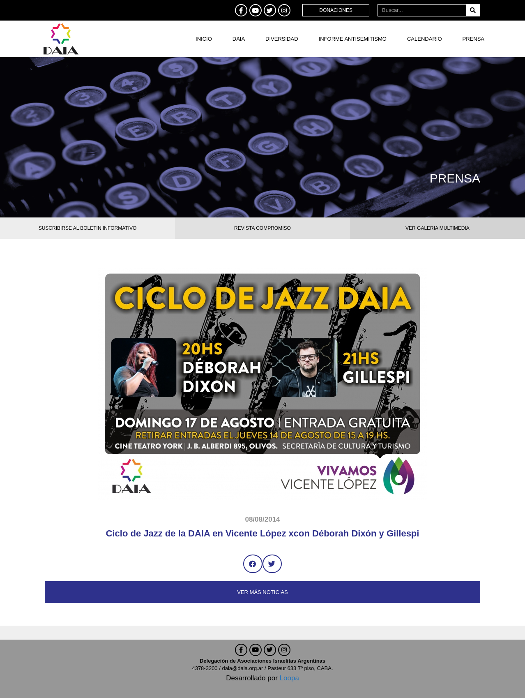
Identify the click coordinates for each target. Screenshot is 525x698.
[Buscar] (473, 10)
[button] (252, 564)
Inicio (204, 39)
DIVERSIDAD (281, 39)
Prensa (473, 39)
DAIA (239, 39)
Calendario (424, 39)
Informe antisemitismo (353, 39)
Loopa (289, 678)
